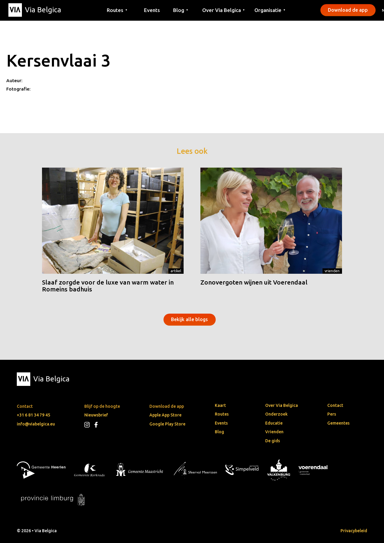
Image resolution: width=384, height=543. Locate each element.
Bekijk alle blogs (189, 319)
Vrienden (332, 271)
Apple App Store (165, 415)
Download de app (348, 10)
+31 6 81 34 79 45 (33, 415)
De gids (272, 440)
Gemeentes (338, 423)
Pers (331, 414)
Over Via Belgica (281, 405)
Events (152, 10)
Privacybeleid (353, 530)
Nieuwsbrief (96, 415)
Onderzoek (276, 414)
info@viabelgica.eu (36, 424)
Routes (222, 414)
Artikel (175, 271)
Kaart (220, 405)
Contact (335, 405)
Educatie (274, 423)
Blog (219, 431)
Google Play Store (167, 424)
